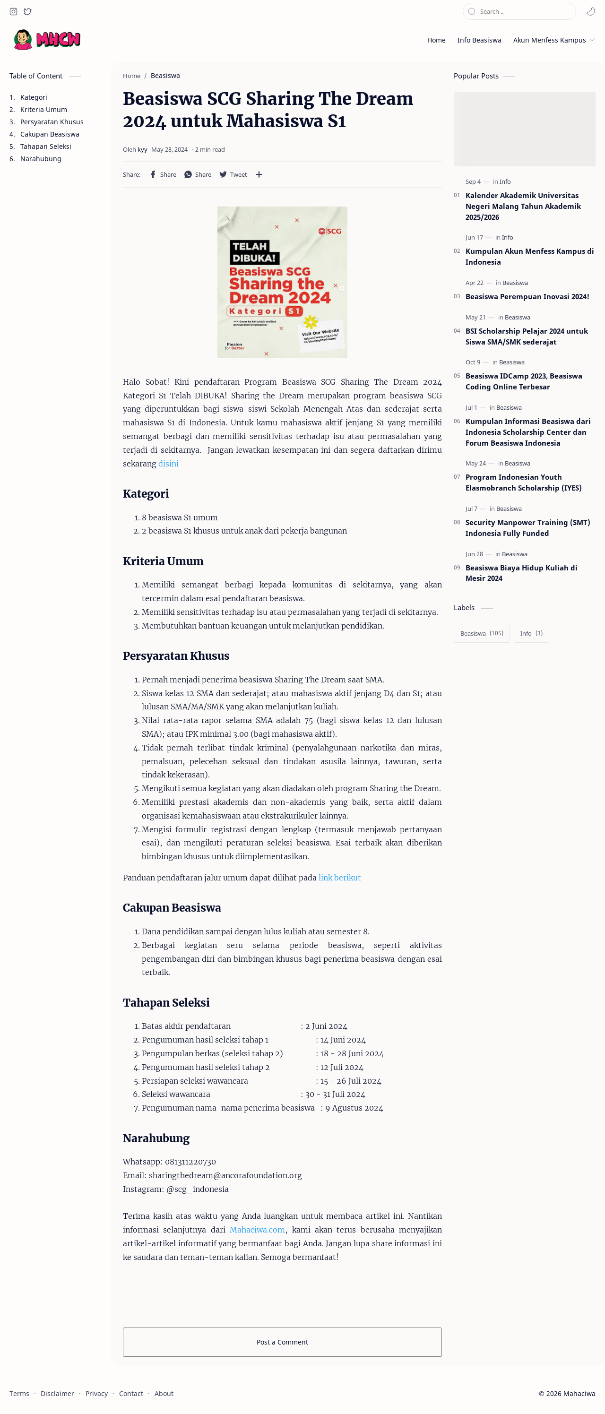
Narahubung (40, 158)
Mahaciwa (579, 1393)
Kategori (33, 97)
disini (168, 463)
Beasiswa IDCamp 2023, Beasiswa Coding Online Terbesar (524, 381)
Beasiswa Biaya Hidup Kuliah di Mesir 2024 (522, 573)
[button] (13, 11)
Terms (19, 1393)
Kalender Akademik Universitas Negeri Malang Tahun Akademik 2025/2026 (523, 206)
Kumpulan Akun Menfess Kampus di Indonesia (530, 256)
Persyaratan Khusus (52, 121)
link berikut (340, 877)
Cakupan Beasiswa (49, 133)
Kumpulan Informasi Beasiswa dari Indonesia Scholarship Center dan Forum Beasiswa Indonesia (528, 432)
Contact (131, 1393)
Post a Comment (282, 1341)
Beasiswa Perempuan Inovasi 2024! (527, 296)
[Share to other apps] (259, 174)
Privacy (97, 1393)
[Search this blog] (519, 11)
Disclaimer (57, 1393)
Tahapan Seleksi (45, 146)
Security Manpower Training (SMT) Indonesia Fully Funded (528, 527)
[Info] (505, 182)
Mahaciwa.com (257, 1229)
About (164, 1393)
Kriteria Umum (43, 109)
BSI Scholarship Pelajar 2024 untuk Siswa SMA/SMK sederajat (527, 336)
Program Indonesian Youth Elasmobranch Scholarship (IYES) (524, 482)
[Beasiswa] (515, 282)
